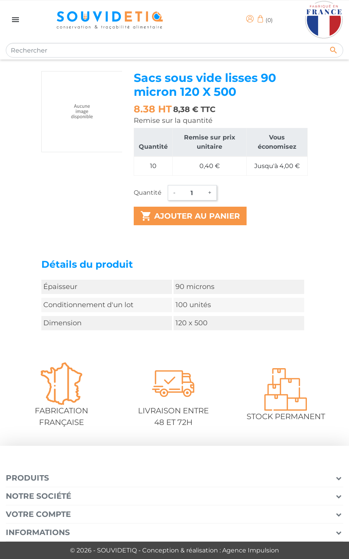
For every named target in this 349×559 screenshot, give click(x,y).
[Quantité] (191, 192)
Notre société (38, 496)
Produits (27, 478)
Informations (38, 532)
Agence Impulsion (250, 550)
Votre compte (38, 514)
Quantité (148, 192)
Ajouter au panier (190, 216)
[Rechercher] (174, 50)
